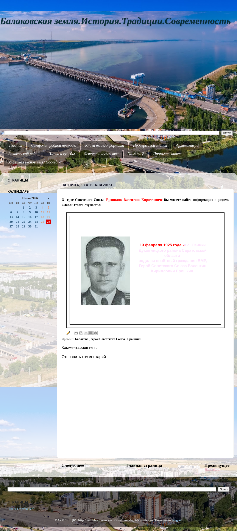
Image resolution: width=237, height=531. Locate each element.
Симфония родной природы (53, 145)
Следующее (72, 465)
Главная (15, 145)
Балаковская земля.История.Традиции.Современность (115, 21)
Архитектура (187, 145)
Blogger (177, 520)
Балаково (82, 339)
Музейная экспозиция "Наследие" (35, 162)
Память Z (136, 154)
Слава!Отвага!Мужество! (81, 205)
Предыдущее (216, 465)
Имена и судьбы (61, 154)
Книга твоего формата (104, 145)
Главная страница (144, 465)
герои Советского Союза (108, 339)
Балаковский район (23, 154)
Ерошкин (134, 339)
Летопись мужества (101, 154)
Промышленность (168, 154)
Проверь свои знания (150, 145)
